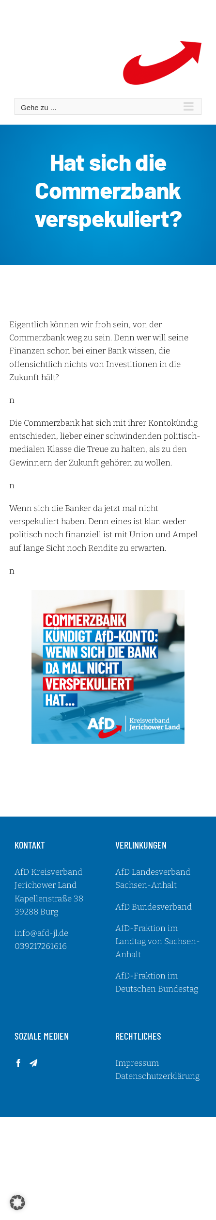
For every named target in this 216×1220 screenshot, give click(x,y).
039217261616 (41, 946)
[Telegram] (33, 1063)
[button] (17, 1202)
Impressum (137, 1063)
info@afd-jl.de (41, 933)
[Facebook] (18, 1063)
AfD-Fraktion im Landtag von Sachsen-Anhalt (157, 941)
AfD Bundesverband (153, 907)
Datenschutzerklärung (157, 1076)
